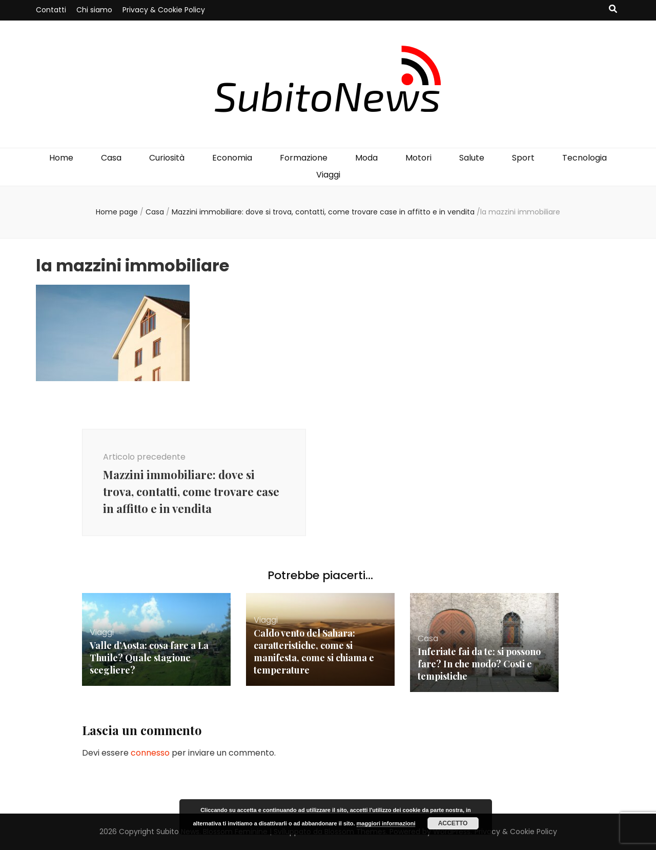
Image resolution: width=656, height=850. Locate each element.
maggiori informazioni (386, 823)
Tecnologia (584, 158)
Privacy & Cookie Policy (163, 10)
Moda (366, 158)
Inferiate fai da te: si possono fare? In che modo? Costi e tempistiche (479, 663)
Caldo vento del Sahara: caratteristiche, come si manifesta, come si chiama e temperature (314, 651)
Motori (418, 158)
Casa (111, 158)
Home (61, 158)
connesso (150, 753)
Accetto (453, 823)
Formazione (303, 158)
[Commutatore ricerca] (613, 9)
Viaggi (328, 175)
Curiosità (166, 158)
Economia (232, 158)
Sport (523, 158)
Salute (471, 158)
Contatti (51, 10)
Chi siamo (94, 10)
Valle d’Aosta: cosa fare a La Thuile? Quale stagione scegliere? (149, 657)
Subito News (177, 831)
